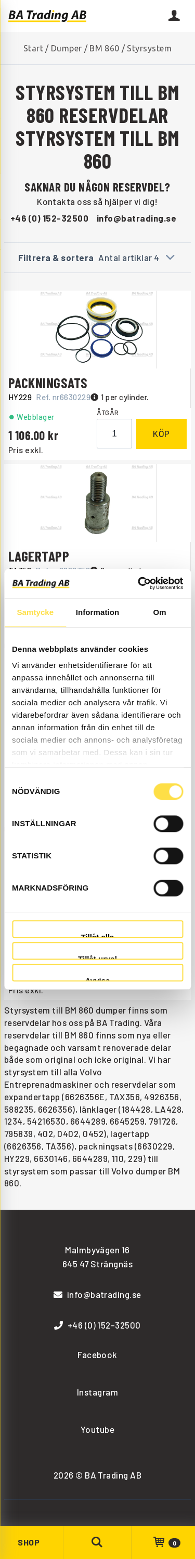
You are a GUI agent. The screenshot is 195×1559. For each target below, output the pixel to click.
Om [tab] (159, 612)
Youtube (97, 1429)
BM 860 (104, 48)
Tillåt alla (97, 935)
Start (33, 48)
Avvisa (97, 979)
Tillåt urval (97, 957)
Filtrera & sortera (97, 257)
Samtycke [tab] (35, 612)
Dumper (66, 48)
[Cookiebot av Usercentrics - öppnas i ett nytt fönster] (139, 583)
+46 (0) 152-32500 (49, 218)
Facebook (97, 1354)
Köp (161, 433)
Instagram (97, 1392)
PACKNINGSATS (48, 382)
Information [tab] (98, 612)
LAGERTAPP (38, 556)
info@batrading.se (136, 218)
